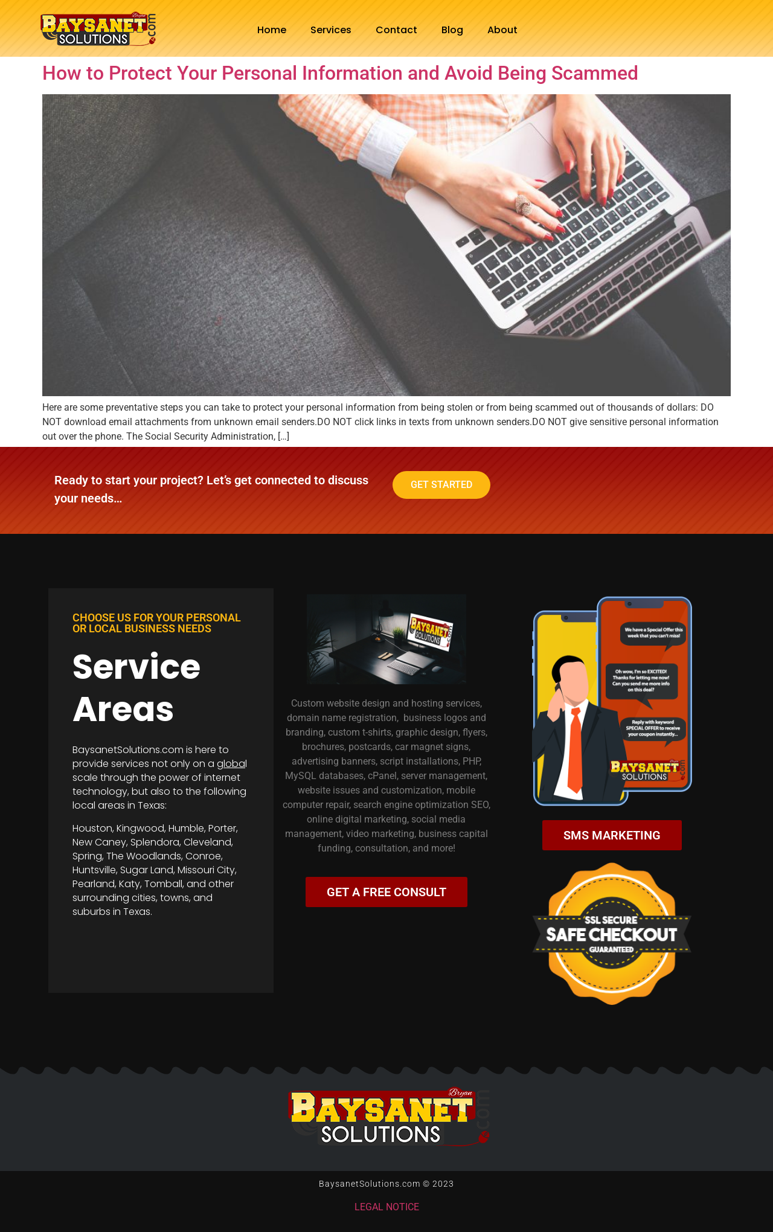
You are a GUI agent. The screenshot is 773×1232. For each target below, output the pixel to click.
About (502, 30)
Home (271, 30)
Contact (396, 30)
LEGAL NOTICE (386, 1207)
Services (330, 30)
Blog (452, 30)
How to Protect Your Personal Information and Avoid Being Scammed (340, 73)
